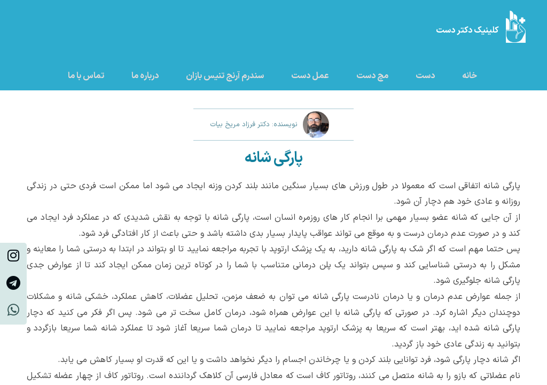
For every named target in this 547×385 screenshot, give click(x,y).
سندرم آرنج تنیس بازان (225, 76)
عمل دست (310, 76)
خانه (469, 76)
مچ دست (372, 76)
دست (425, 76)
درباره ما (145, 76)
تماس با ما (86, 76)
